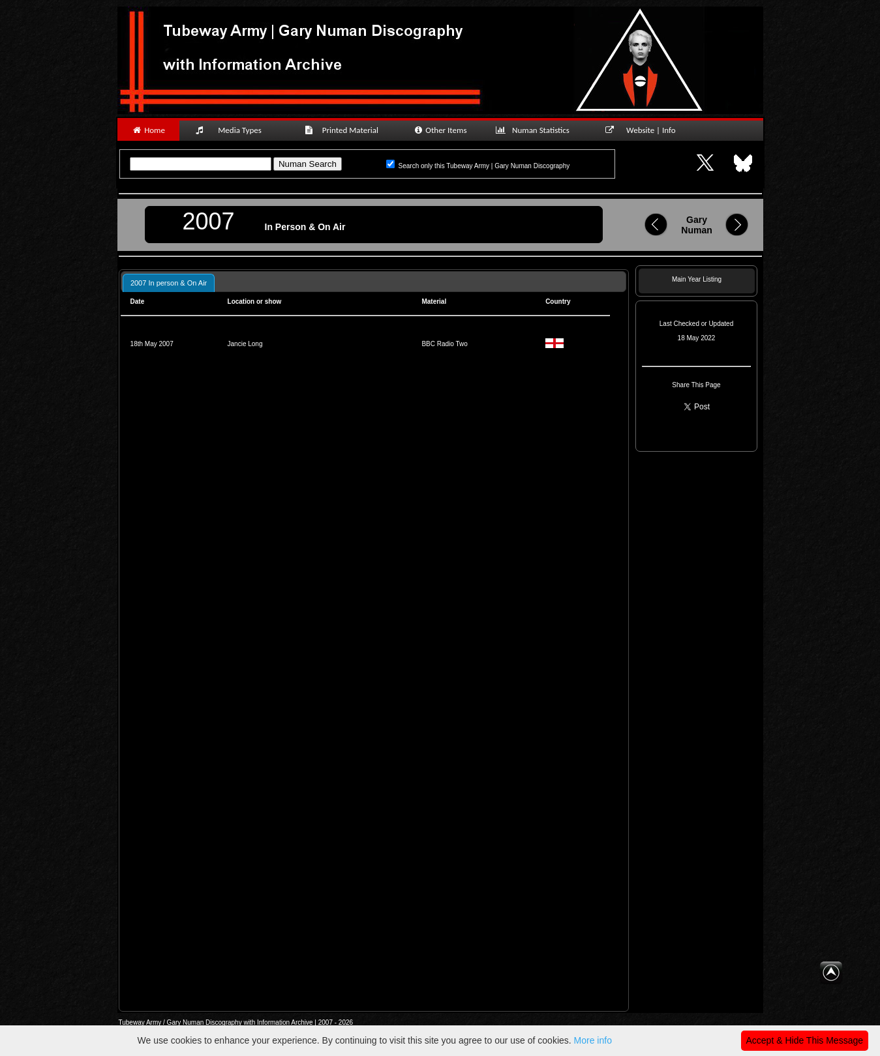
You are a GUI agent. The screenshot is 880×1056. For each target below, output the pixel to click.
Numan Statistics (535, 130)
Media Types (234, 130)
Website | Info (645, 130)
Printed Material (343, 130)
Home (148, 130)
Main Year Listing (696, 279)
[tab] (169, 282)
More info (593, 1040)
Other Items (440, 130)
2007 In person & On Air (168, 283)
